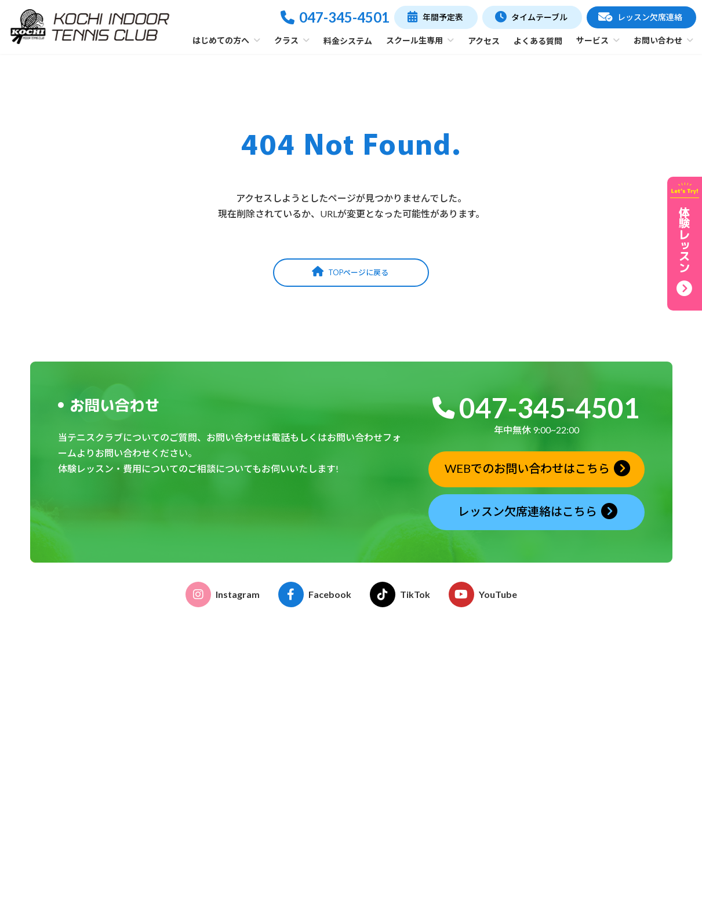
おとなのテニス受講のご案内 (436, 683)
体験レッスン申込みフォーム (596, 773)
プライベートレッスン (289, 819)
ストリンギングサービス (428, 803)
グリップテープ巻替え (424, 819)
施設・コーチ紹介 (281, 720)
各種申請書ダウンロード (428, 730)
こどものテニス (277, 757)
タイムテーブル (567, 666)
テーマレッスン (277, 835)
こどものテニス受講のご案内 (436, 698)
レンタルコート (412, 788)
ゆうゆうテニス (277, 803)
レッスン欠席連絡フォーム (592, 788)
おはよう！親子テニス (289, 788)
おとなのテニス (277, 773)
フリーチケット (277, 850)
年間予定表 (558, 689)
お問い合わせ (568, 831)
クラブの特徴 (273, 704)
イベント (400, 714)
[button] (435, 17)
